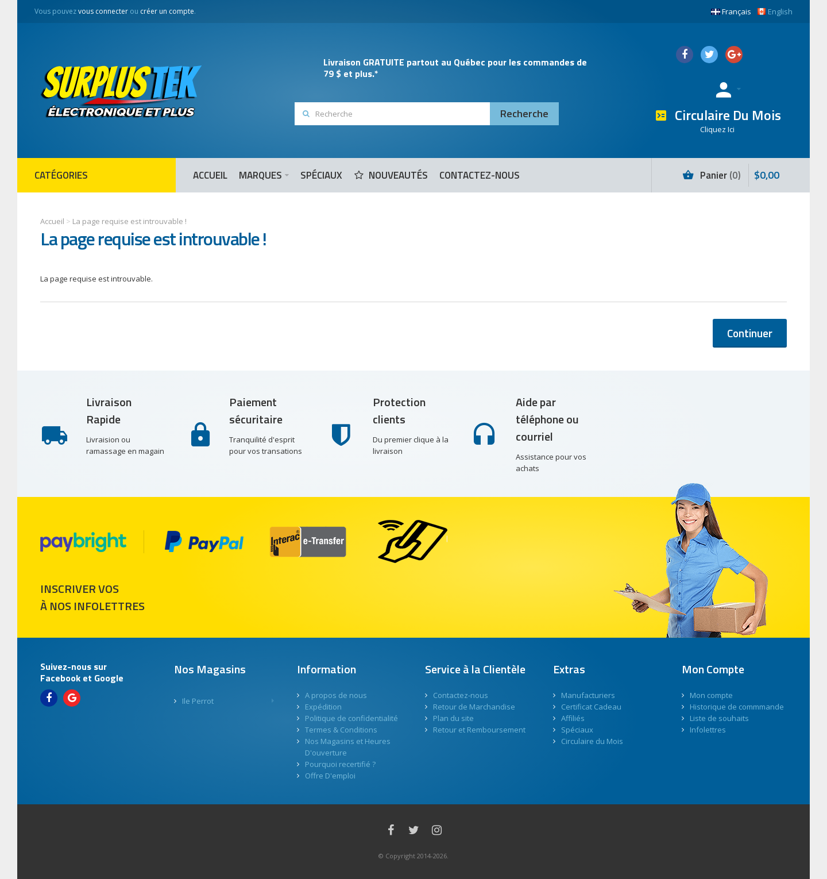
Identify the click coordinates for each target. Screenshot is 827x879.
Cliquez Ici (717, 129)
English (775, 11)
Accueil (52, 221)
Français (731, 11)
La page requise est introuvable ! (129, 221)
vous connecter (103, 11)
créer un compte (167, 11)
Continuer (749, 333)
